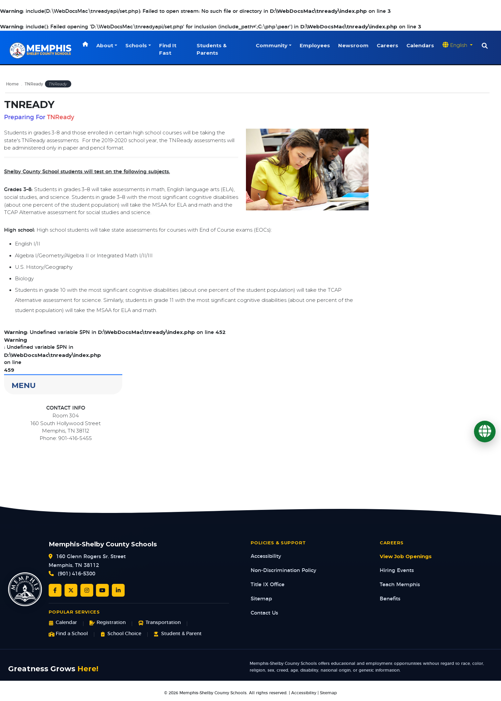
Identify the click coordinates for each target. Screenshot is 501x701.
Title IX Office (267, 584)
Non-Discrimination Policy (283, 570)
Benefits (390, 598)
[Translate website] (458, 45)
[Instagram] (86, 590)
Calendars (420, 46)
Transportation (159, 622)
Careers (387, 46)
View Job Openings (406, 556)
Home (12, 84)
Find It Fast (168, 49)
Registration (108, 622)
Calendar (63, 622)
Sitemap (261, 598)
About (105, 46)
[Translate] (485, 431)
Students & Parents (212, 49)
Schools (136, 46)
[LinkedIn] (118, 590)
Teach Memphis (400, 584)
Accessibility (266, 556)
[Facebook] (55, 590)
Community (271, 46)
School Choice (120, 634)
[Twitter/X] (71, 590)
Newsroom (353, 46)
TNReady (34, 84)
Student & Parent (177, 634)
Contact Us (264, 613)
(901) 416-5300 (76, 573)
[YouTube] (102, 590)
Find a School (68, 634)
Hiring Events (397, 570)
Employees (315, 46)
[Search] (484, 45)
